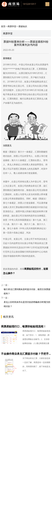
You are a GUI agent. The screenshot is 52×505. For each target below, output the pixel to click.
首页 (3, 26)
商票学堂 (12, 26)
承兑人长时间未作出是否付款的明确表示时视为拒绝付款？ (27, 304)
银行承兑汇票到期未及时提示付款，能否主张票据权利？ (27, 291)
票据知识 (23, 26)
